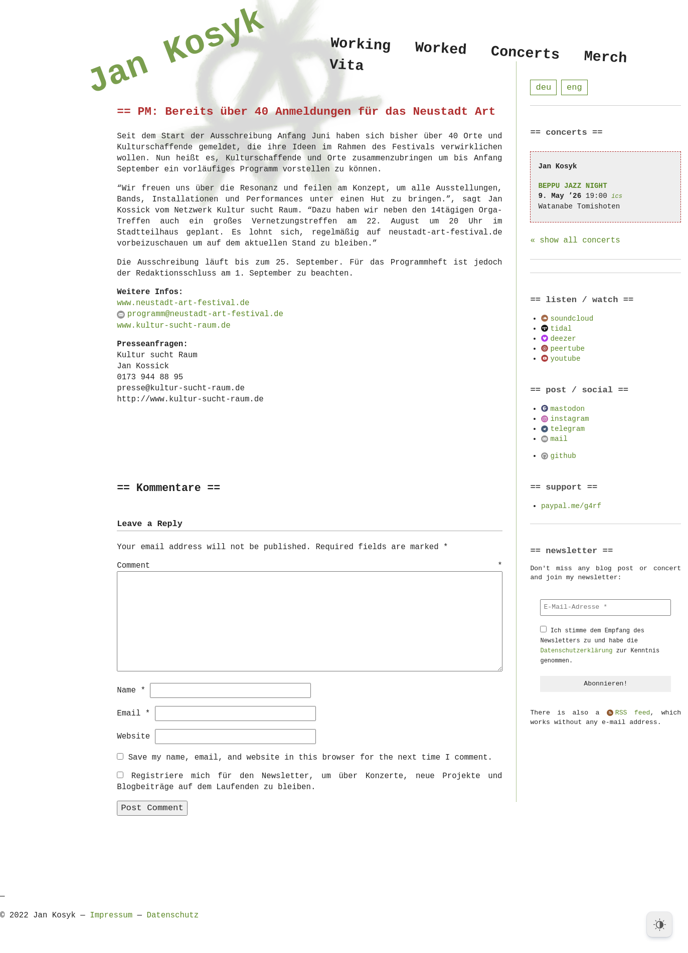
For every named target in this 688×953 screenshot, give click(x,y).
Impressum (111, 914)
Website (133, 736)
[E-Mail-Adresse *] (605, 608)
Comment (309, 566)
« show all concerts (575, 241)
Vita (347, 67)
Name (131, 689)
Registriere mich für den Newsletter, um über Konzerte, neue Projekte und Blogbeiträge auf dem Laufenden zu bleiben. (309, 781)
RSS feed (632, 713)
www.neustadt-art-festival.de (183, 303)
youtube (565, 359)
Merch (606, 57)
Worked (441, 49)
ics (616, 196)
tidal (561, 329)
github (563, 456)
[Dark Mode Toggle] (659, 924)
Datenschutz (172, 914)
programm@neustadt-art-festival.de (205, 314)
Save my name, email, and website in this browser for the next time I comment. (310, 757)
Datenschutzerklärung (576, 651)
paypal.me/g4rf (571, 506)
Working (360, 45)
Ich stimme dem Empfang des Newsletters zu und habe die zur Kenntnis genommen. (599, 646)
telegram (567, 429)
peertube (567, 349)
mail (558, 439)
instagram (569, 419)
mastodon (567, 409)
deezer (563, 339)
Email (133, 713)
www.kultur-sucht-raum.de (173, 325)
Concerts (525, 53)
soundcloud (571, 319)
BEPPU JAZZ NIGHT (572, 186)
